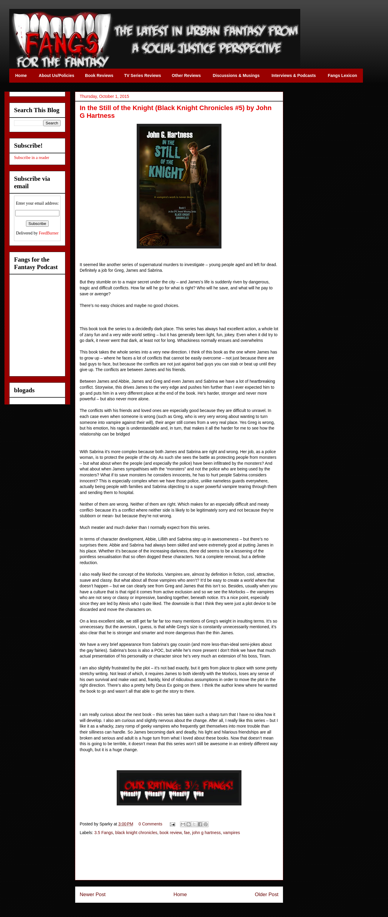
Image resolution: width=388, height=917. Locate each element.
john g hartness (206, 832)
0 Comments (150, 824)
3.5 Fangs (103, 832)
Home (180, 894)
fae (187, 832)
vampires (231, 832)
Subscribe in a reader (31, 157)
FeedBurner (48, 233)
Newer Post (93, 894)
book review (171, 832)
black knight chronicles (136, 832)
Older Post (266, 894)
